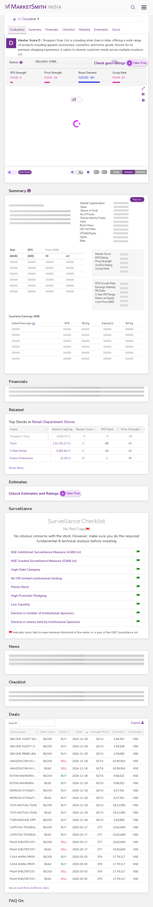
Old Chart (25, 172)
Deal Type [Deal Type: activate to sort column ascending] (46, 732)
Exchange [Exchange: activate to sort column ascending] (135, 732)
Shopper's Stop (20, 436)
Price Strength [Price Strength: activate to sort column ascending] (130, 429)
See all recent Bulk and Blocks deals (29, 887)
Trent (13, 444)
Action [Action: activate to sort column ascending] (63, 732)
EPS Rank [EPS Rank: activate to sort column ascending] (107, 429)
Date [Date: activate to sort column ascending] (79, 732)
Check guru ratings (121, 63)
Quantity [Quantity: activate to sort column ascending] (118, 732)
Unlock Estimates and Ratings (45, 493)
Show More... (17, 468)
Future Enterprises (21, 458)
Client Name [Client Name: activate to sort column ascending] (18, 732)
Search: (32, 723)
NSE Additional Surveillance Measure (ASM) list (46, 552)
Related (84, 29)
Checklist (68, 29)
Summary (34, 29)
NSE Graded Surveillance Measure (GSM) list (43, 561)
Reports (137, 199)
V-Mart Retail (18, 451)
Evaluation (17, 29)
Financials (51, 29)
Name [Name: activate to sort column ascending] (14, 429)
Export (137, 723)
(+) (20, 54)
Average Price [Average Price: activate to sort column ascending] (99, 732)
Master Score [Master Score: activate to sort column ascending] (84, 429)
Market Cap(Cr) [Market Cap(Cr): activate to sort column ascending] (61, 429)
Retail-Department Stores (53, 422)
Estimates (101, 29)
